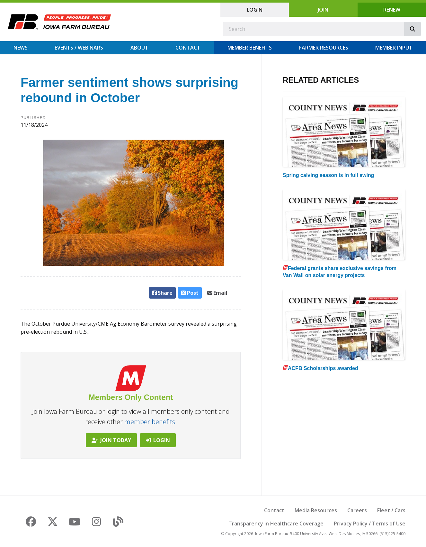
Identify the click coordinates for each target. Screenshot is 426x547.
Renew (391, 9)
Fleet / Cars (391, 510)
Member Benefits (249, 47)
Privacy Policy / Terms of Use (369, 523)
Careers (357, 510)
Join (323, 9)
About (139, 47)
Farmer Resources (323, 47)
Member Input (394, 47)
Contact (187, 47)
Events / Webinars (79, 47)
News (20, 47)
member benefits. (150, 421)
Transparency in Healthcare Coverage (276, 523)
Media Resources (316, 510)
